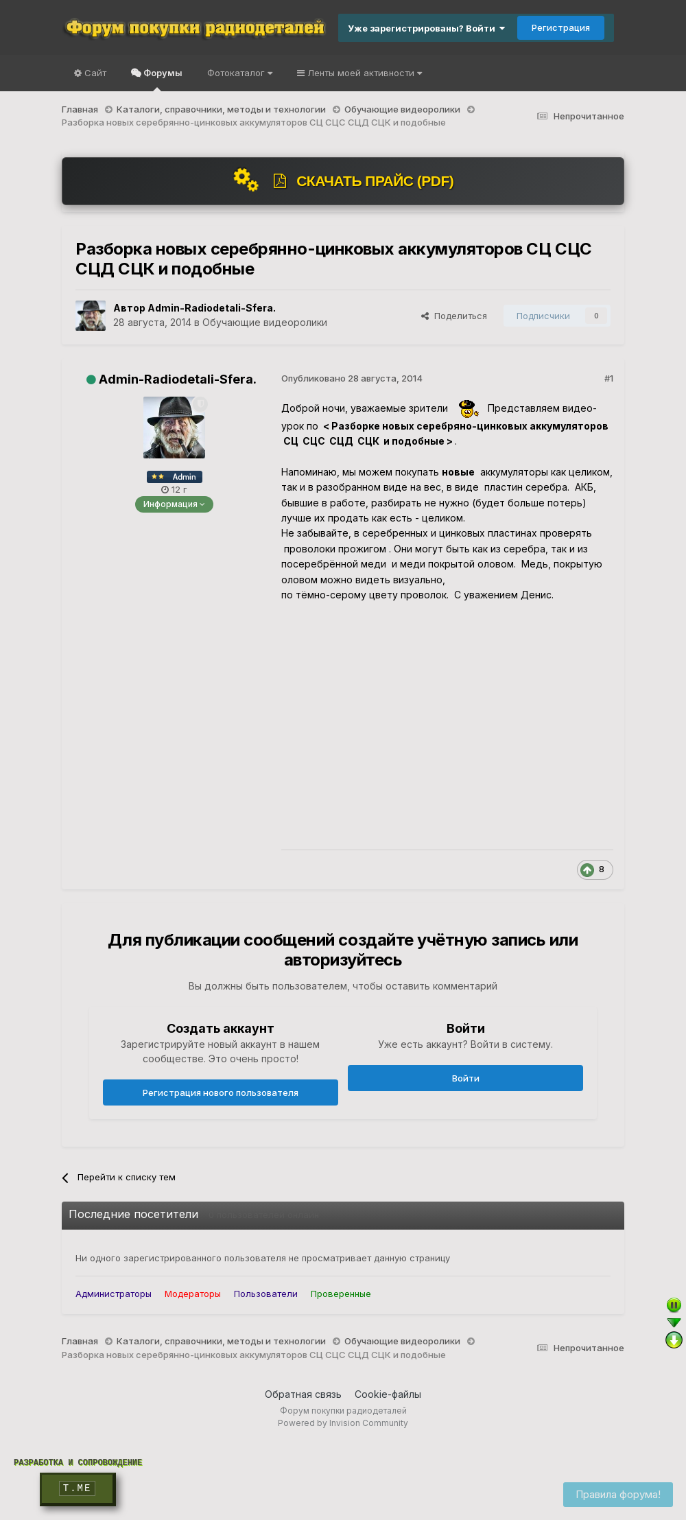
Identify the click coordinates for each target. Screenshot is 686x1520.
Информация (174, 504)
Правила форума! (618, 1494)
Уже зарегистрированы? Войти (426, 28)
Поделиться (454, 315)
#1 (608, 378)
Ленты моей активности (363, 72)
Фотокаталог (239, 72)
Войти (466, 1078)
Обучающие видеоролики (264, 322)
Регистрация (561, 27)
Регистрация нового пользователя (220, 1092)
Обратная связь (303, 1394)
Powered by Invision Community (343, 1423)
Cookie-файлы (388, 1394)
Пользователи (266, 1293)
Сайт (94, 72)
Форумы (161, 79)
